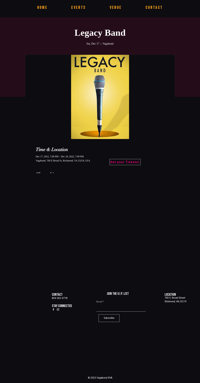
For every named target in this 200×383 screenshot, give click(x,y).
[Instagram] (57, 309)
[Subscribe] (109, 318)
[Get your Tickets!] (125, 162)
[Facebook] (53, 309)
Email (99, 301)
